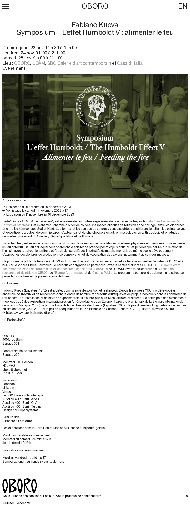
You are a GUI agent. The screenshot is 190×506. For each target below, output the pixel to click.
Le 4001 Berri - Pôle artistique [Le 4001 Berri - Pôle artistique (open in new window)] (22, 395)
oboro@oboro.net (14, 369)
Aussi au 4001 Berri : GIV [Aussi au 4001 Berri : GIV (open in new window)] (19, 402)
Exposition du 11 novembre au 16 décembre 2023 (40, 214)
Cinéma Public (102, 272)
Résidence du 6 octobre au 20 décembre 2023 (38, 207)
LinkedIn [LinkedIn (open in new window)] (8, 387)
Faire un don (10, 417)
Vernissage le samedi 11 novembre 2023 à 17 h (38, 210)
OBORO (95, 6)
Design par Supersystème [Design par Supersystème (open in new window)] (20, 410)
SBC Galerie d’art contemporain (79, 63)
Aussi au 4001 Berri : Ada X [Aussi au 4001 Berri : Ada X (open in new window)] (21, 399)
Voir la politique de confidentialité (78, 496)
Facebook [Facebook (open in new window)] (9, 384)
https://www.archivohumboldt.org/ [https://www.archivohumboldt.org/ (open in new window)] (30, 312)
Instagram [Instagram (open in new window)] (9, 380)
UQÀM (38, 63)
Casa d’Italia (130, 63)
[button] (5, 6)
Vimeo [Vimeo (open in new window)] (6, 391)
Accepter (23, 503)
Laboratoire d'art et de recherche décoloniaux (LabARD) (68, 269)
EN (183, 6)
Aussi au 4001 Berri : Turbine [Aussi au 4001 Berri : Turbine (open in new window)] (21, 406)
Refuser (8, 503)
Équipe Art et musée (69, 272)
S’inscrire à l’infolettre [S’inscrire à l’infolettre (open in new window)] (17, 421)
